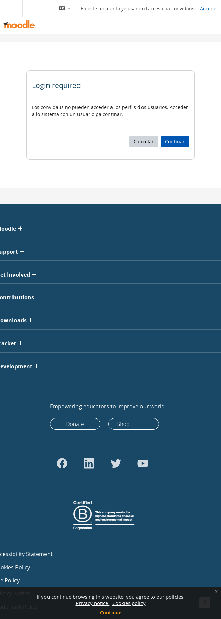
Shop (123, 424)
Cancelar (144, 141)
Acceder (209, 8)
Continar (175, 141)
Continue (110, 612)
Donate (75, 424)
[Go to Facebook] (62, 463)
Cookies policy (129, 602)
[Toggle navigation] (10, 8)
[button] (65, 8)
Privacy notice (92, 602)
